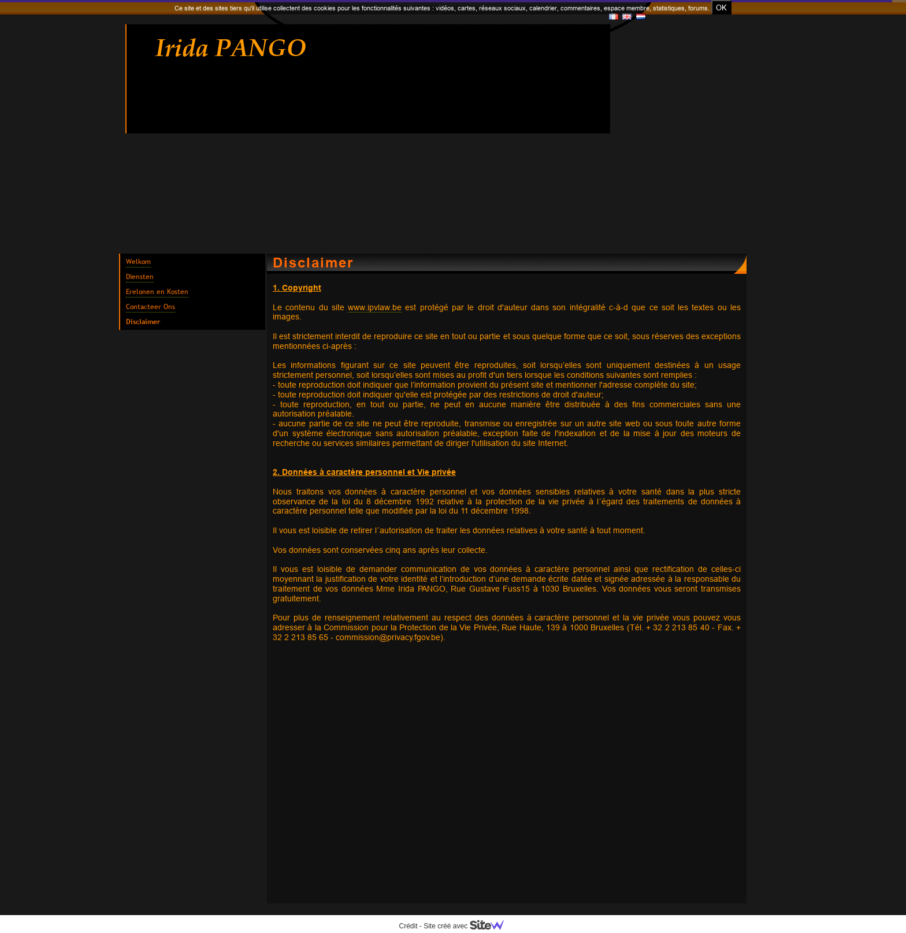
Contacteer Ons (150, 307)
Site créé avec (468, 926)
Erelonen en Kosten (157, 292)
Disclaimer (143, 322)
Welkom (138, 262)
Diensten (140, 277)
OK (721, 7)
